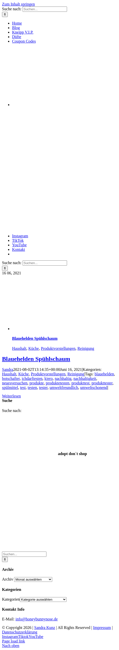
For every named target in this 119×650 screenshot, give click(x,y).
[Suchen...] (45, 9)
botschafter (11, 378)
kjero (48, 378)
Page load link (13, 641)
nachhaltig (63, 378)
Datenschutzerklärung (19, 632)
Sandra (7, 369)
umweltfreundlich (64, 387)
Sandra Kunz (44, 627)
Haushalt (19, 348)
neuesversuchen (14, 383)
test (23, 387)
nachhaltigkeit (85, 378)
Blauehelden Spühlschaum (34, 338)
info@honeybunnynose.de (37, 619)
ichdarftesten (32, 378)
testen (32, 387)
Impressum (102, 627)
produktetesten (57, 383)
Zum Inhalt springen (18, 4)
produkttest (80, 383)
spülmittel (10, 387)
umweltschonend (93, 387)
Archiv (7, 579)
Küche (33, 348)
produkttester (101, 383)
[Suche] (5, 14)
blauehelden (104, 374)
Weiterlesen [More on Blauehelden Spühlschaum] (11, 396)
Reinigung (85, 348)
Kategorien (11, 599)
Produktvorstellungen (58, 348)
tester (43, 387)
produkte (36, 383)
